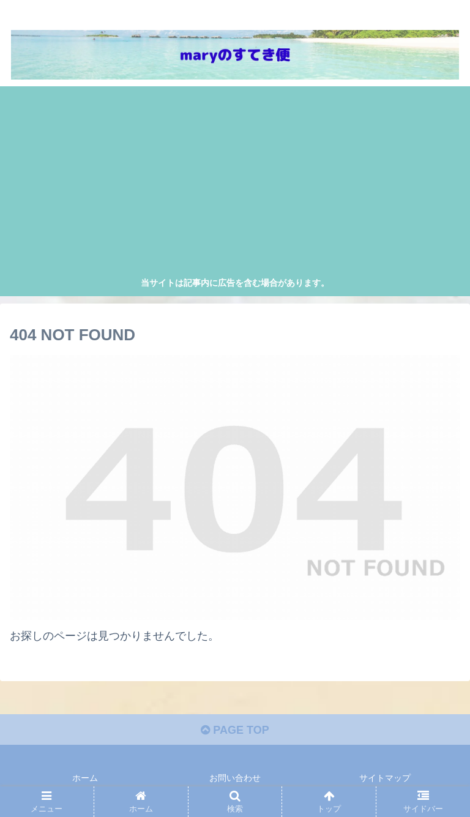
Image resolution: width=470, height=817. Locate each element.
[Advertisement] (235, 183)
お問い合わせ (235, 778)
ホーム (85, 778)
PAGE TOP (235, 730)
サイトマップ (385, 778)
